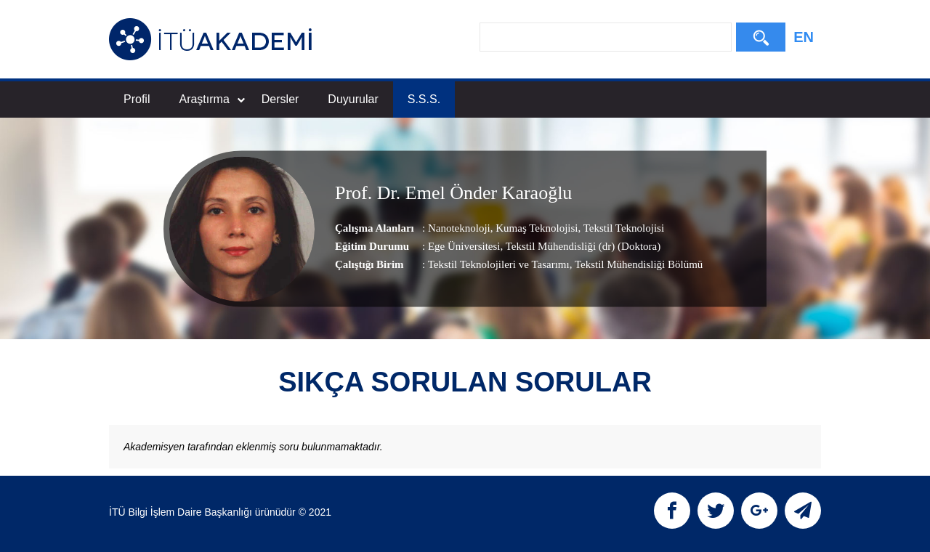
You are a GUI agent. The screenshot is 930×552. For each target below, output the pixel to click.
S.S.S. (424, 99)
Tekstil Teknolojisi (622, 228)
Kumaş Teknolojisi (535, 228)
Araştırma (211, 99)
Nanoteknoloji (459, 228)
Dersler (280, 99)
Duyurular (353, 99)
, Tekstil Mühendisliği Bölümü (636, 264)
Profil (137, 99)
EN (803, 37)
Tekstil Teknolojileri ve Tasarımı (499, 264)
